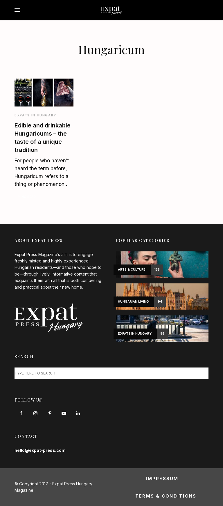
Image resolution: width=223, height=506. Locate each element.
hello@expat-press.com (40, 450)
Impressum (162, 478)
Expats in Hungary (35, 115)
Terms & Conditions (166, 496)
